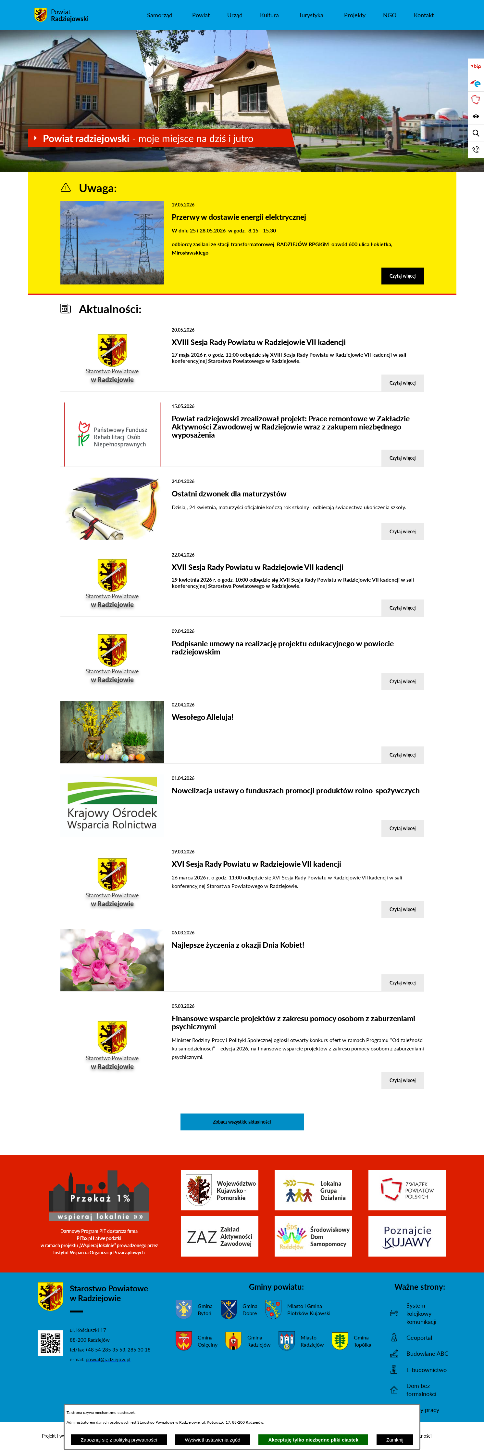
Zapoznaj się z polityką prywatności (119, 1440)
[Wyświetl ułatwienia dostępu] (476, 116)
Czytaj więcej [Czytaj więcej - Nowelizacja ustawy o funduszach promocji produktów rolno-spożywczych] (403, 828)
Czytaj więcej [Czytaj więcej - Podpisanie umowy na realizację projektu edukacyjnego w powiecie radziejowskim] (403, 681)
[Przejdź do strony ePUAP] (476, 83)
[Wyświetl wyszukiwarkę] (476, 133)
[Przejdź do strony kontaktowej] (476, 149)
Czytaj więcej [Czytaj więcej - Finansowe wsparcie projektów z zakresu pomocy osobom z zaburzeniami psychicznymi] (403, 1080)
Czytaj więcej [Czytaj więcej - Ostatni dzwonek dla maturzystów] (403, 531)
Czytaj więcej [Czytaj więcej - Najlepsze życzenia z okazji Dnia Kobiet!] (403, 982)
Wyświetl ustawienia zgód (213, 1440)
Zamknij (394, 1440)
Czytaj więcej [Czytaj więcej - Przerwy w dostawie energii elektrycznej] (403, 276)
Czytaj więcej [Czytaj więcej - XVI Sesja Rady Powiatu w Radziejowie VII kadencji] (403, 909)
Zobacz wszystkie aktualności (242, 1122)
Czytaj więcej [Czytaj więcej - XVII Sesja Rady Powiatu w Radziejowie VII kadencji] (403, 608)
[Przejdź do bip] (476, 67)
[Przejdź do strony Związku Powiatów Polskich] (476, 100)
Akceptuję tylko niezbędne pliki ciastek (313, 1440)
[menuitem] (160, 15)
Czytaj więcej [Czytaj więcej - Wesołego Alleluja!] (403, 755)
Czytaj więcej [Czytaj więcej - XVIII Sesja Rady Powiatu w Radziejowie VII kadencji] (403, 383)
